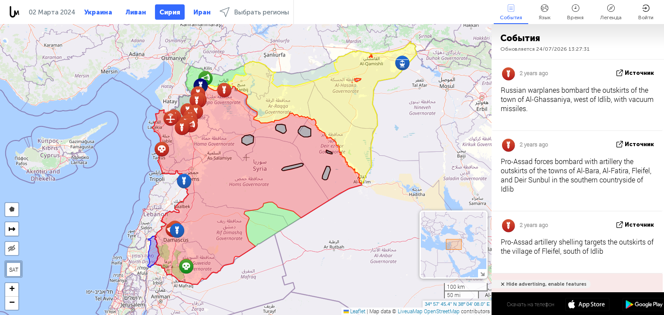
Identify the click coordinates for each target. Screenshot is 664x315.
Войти (646, 12)
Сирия (169, 12)
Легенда (611, 12)
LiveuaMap (410, 311)
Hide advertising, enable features (546, 284)
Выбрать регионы (254, 12)
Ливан (135, 12)
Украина (98, 12)
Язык (544, 12)
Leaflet (354, 311)
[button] (186, 266)
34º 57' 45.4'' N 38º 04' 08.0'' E (457, 304)
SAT (13, 269)
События (511, 12)
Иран (202, 12)
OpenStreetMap (442, 311)
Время (575, 12)
